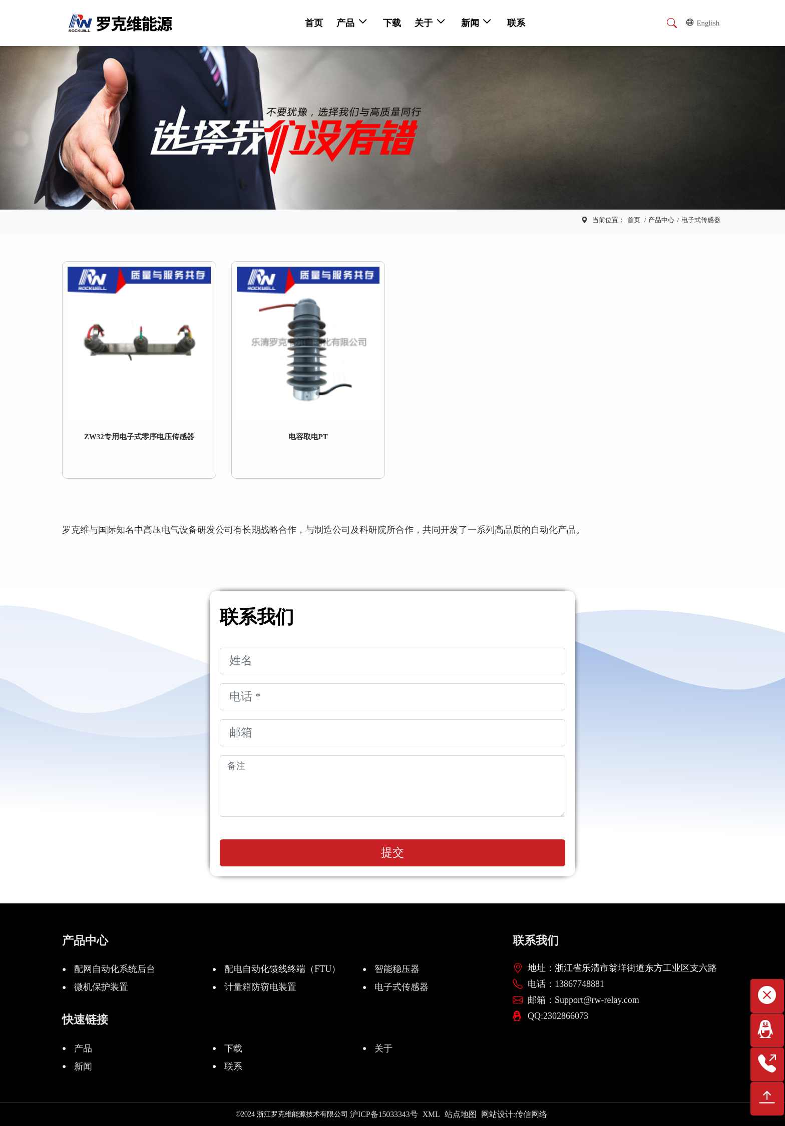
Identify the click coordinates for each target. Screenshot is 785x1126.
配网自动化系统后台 (114, 969)
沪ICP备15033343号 (384, 1114)
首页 (633, 220)
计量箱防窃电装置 (260, 987)
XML (431, 1114)
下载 (233, 1048)
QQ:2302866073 (558, 1016)
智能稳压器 (397, 969)
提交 (392, 852)
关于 (383, 1048)
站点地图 (461, 1114)
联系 (233, 1066)
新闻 (83, 1066)
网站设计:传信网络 (514, 1114)
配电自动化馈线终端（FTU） (282, 969)
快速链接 (85, 1019)
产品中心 (661, 220)
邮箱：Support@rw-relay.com (583, 1000)
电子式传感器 (700, 220)
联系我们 (536, 940)
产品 (83, 1048)
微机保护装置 (101, 987)
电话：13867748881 (566, 984)
